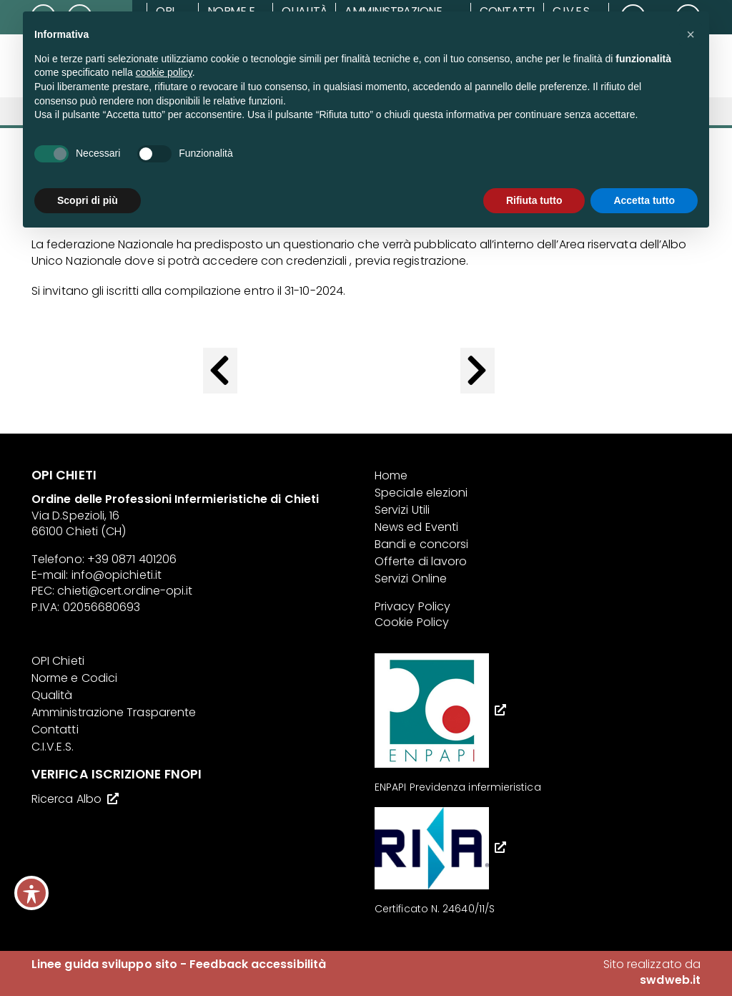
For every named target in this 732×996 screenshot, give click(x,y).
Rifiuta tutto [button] (534, 200)
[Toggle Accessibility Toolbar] (31, 893)
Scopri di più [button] (87, 200)
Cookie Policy (412, 622)
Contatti (55, 729)
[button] (690, 34)
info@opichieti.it (116, 575)
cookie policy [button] (164, 72)
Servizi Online (411, 578)
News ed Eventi (416, 527)
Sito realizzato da (652, 972)
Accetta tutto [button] (644, 200)
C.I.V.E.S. (52, 746)
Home (391, 475)
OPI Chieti (57, 661)
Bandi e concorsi (421, 544)
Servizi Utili (402, 510)
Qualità (52, 695)
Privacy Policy (412, 606)
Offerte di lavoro (421, 561)
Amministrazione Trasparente (113, 712)
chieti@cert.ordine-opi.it (124, 590)
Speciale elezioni (421, 492)
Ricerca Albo (66, 799)
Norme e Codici (74, 678)
